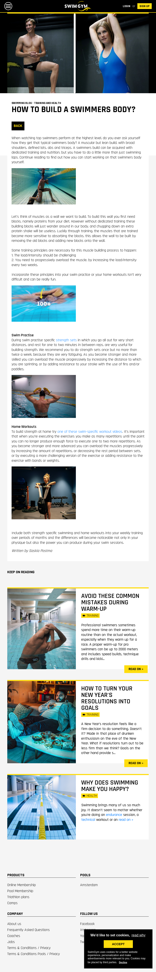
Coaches (13, 935)
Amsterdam (89, 884)
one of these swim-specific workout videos (89, 431)
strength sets (66, 340)
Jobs (11, 941)
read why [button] (139, 935)
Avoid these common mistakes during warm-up (110, 602)
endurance (114, 814)
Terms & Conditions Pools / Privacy (33, 953)
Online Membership (21, 884)
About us (14, 923)
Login (126, 6)
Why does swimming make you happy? (109, 786)
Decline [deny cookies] (123, 962)
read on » (136, 669)
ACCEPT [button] (118, 944)
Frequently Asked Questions (28, 929)
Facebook (87, 923)
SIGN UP (145, 6)
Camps (12, 902)
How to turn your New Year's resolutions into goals (106, 698)
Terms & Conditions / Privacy (29, 947)
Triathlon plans (18, 896)
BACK (18, 125)
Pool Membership (20, 890)
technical (88, 819)
